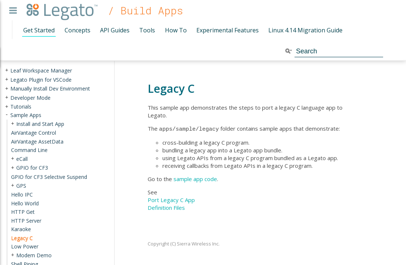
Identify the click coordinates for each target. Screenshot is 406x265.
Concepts (77, 30)
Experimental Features (227, 30)
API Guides (115, 30)
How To (176, 30)
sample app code (195, 178)
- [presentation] (6, 115)
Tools (147, 30)
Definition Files (166, 207)
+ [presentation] (6, 70)
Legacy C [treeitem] (22, 237)
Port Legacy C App (171, 199)
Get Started (39, 30)
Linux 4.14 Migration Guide (305, 30)
